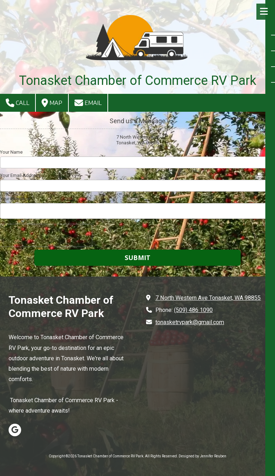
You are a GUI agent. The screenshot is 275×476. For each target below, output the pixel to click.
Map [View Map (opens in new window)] (52, 102)
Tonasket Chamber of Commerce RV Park (137, 80)
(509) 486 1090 (193, 310)
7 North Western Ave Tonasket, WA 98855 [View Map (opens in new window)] (208, 297)
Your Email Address (20, 175)
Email (88, 102)
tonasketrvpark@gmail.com (189, 322)
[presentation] (46, 235)
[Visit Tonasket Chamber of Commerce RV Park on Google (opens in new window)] (15, 430)
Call (17, 102)
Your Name (11, 152)
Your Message (15, 198)
